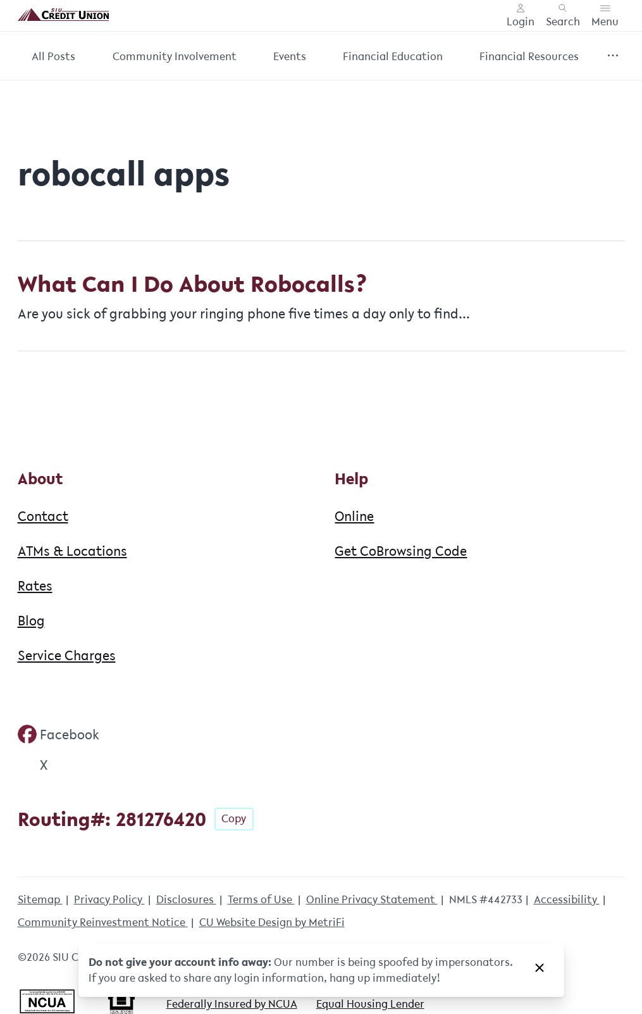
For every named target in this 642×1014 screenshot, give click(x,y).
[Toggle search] (563, 15)
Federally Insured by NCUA (231, 1003)
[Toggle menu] (605, 15)
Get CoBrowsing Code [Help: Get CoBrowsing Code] (401, 550)
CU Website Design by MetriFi (272, 922)
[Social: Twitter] (33, 764)
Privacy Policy (109, 899)
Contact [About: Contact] (43, 515)
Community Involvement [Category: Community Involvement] (175, 56)
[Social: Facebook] (59, 734)
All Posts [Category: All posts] (53, 56)
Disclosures (186, 899)
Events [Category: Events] (289, 56)
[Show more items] (613, 56)
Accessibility (567, 899)
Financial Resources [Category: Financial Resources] (529, 56)
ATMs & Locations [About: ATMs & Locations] (72, 550)
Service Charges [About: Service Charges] (67, 655)
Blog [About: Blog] (31, 620)
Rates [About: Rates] (35, 585)
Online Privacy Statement (372, 899)
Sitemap (40, 899)
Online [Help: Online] (354, 515)
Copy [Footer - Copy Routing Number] (233, 818)
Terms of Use (261, 899)
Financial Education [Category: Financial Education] (393, 56)
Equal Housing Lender (370, 1003)
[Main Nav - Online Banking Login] (520, 15)
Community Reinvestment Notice (103, 922)
